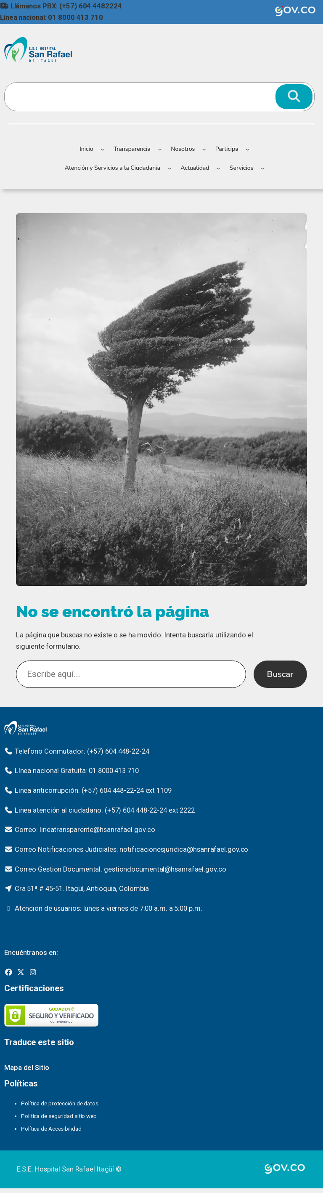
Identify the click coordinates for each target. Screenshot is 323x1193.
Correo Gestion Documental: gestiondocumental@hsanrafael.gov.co (120, 869)
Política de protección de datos (59, 1103)
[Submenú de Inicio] (102, 149)
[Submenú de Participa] (247, 149)
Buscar (280, 674)
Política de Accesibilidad (51, 1128)
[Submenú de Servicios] (262, 168)
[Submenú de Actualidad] (218, 168)
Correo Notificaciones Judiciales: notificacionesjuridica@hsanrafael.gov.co (132, 849)
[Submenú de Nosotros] (204, 149)
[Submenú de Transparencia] (160, 149)
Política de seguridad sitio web (59, 1116)
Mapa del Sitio (26, 1068)
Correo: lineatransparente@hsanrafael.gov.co (85, 830)
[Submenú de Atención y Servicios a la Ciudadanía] (169, 168)
